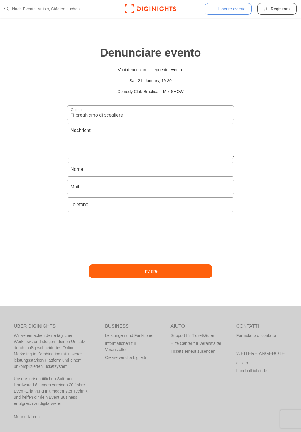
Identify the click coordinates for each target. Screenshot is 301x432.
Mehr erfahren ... (29, 416)
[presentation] (150, 238)
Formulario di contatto (256, 335)
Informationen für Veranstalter (120, 346)
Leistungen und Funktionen (130, 335)
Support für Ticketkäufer (192, 335)
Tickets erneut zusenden (192, 351)
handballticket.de (251, 370)
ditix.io (242, 362)
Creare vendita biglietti (125, 357)
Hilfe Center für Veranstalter (195, 343)
